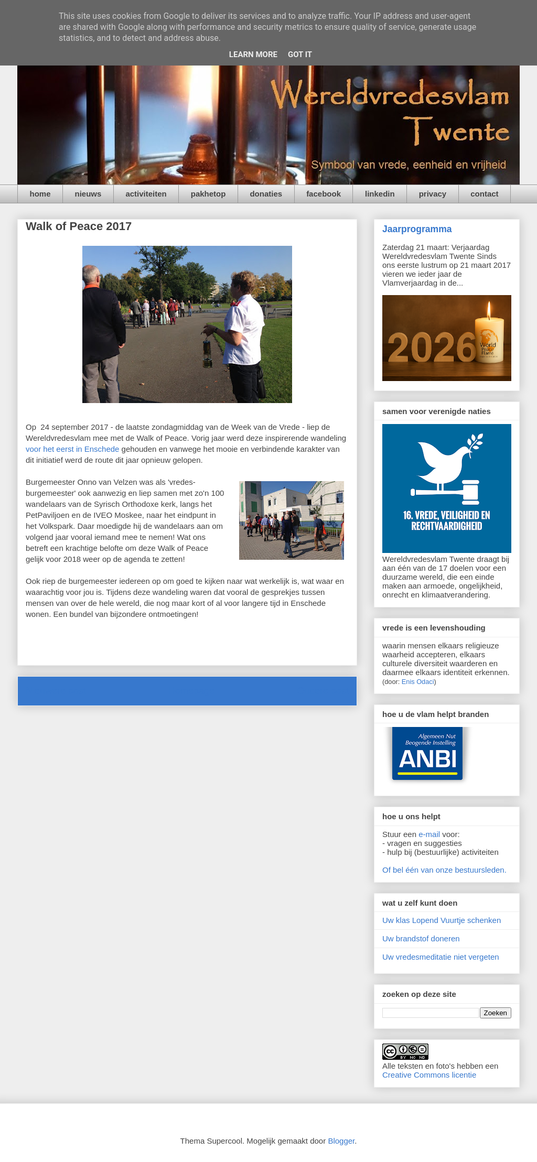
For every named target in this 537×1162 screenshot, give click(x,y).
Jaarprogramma (417, 229)
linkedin (380, 193)
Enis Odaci (418, 682)
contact (484, 193)
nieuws (88, 193)
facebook (323, 193)
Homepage (191, 691)
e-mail (429, 834)
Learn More (253, 54)
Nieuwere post (56, 691)
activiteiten (145, 193)
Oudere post (323, 691)
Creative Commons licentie (429, 1074)
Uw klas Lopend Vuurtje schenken (441, 920)
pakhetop (208, 193)
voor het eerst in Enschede (72, 448)
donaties (266, 193)
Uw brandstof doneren (421, 938)
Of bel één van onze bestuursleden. (444, 869)
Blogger (341, 1140)
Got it (300, 54)
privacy (433, 193)
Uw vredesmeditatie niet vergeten (440, 956)
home (40, 193)
